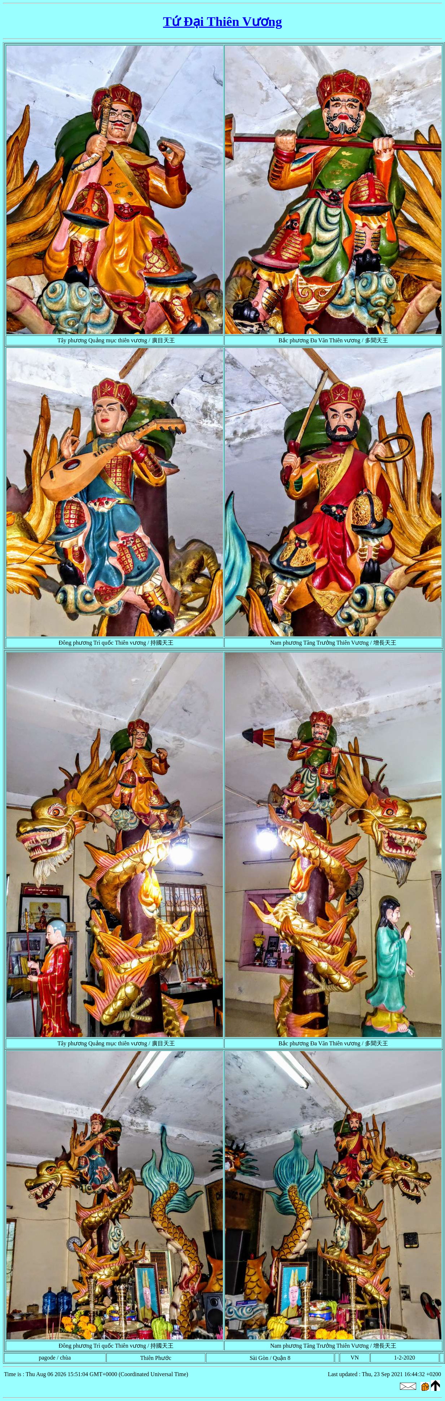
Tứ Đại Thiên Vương (222, 21)
